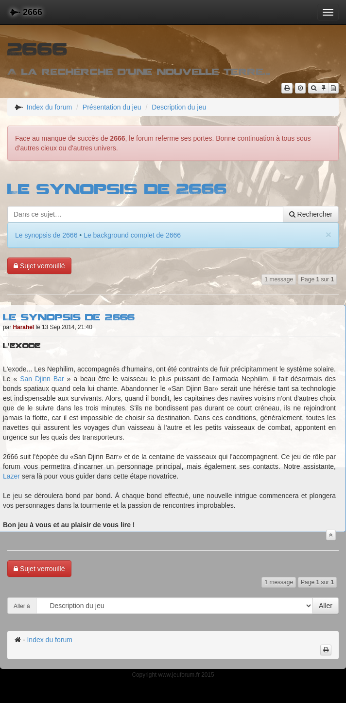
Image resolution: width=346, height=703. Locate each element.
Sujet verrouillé (39, 266)
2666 (26, 12)
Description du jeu (179, 107)
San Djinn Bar (42, 379)
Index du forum (49, 107)
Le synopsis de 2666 (117, 188)
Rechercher (310, 214)
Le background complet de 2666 (132, 235)
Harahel (24, 327)
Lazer (11, 476)
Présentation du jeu (112, 107)
